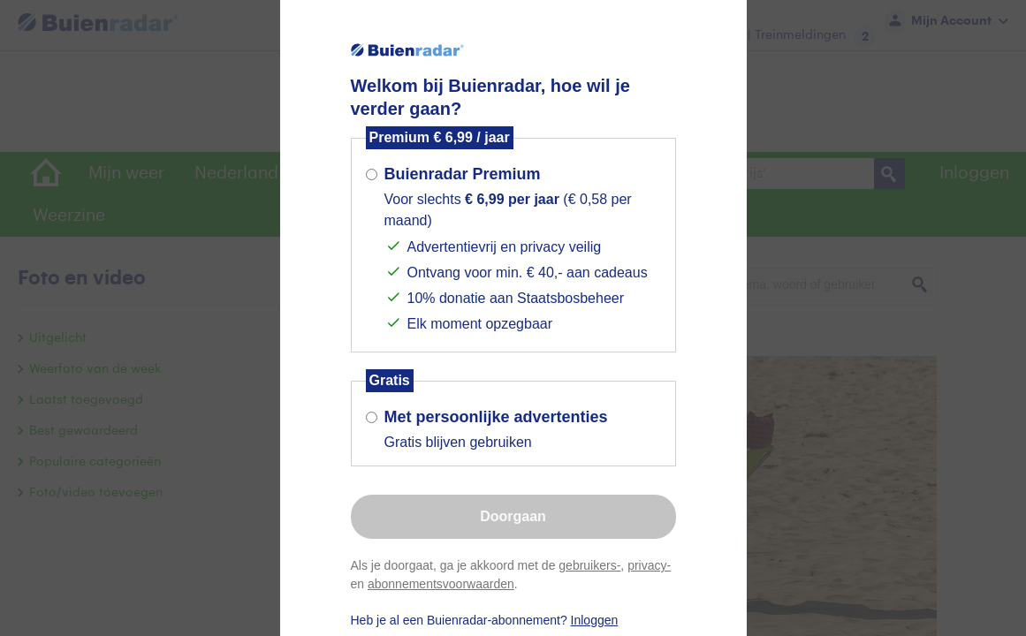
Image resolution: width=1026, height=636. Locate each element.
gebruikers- (589, 565)
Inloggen (595, 620)
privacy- (649, 565)
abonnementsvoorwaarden (441, 584)
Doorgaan (513, 516)
